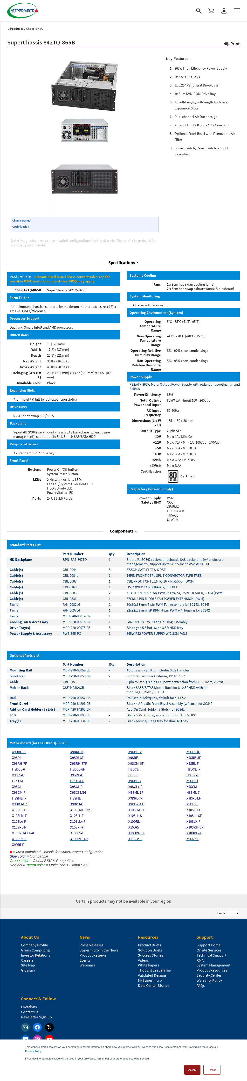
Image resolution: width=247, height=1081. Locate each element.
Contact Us (29, 1011)
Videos (143, 960)
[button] (231, 44)
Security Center (209, 975)
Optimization (20, 226)
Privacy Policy (33, 1051)
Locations (29, 1006)
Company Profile (34, 945)
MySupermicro (150, 980)
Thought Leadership (154, 970)
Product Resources (212, 970)
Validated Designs (152, 975)
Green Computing (35, 950)
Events (85, 960)
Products (16, 29)
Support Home (208, 945)
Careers (27, 960)
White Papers (148, 965)
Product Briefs (149, 945)
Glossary (28, 970)
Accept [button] (192, 1069)
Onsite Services (209, 950)
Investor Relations (35, 955)
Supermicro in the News (99, 950)
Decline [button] (211, 1069)
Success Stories (150, 955)
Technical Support (211, 955)
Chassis (31, 29)
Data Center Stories (153, 985)
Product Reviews (93, 955)
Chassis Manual (21, 220)
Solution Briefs (150, 950)
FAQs (201, 985)
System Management (213, 965)
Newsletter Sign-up (36, 1017)
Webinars (87, 965)
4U (41, 29)
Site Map (28, 965)
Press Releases (91, 945)
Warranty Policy (209, 980)
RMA (200, 960)
